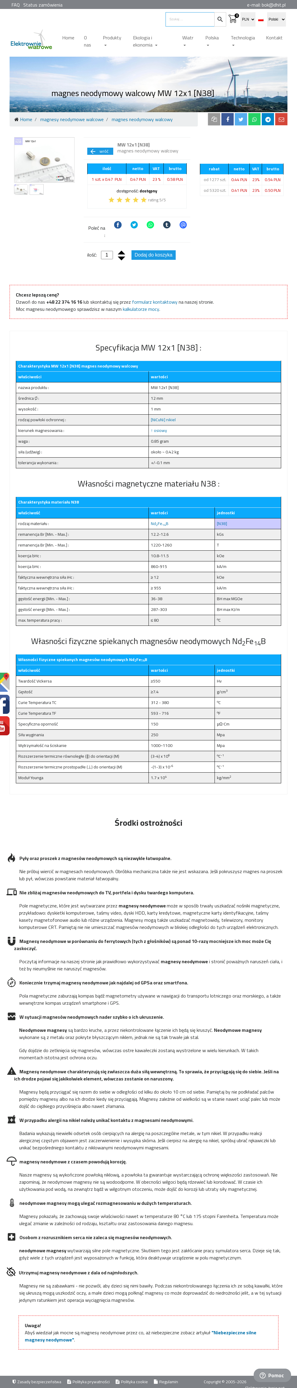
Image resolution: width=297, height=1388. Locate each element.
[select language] (276, 19)
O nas (87, 41)
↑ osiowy (159, 430)
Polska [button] (212, 37)
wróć (98, 151)
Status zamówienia (42, 4)
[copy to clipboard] (214, 119)
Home (68, 37)
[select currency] (248, 19)
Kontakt (274, 37)
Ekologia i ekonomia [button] (143, 41)
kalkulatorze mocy (141, 309)
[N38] (222, 523)
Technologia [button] (243, 37)
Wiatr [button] (187, 37)
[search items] (190, 19)
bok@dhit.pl (274, 4)
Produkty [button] (112, 37)
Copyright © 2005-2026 (225, 1382)
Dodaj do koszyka (153, 254)
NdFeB (160, 523)
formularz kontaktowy (154, 301)
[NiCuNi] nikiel (163, 420)
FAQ (15, 4)
